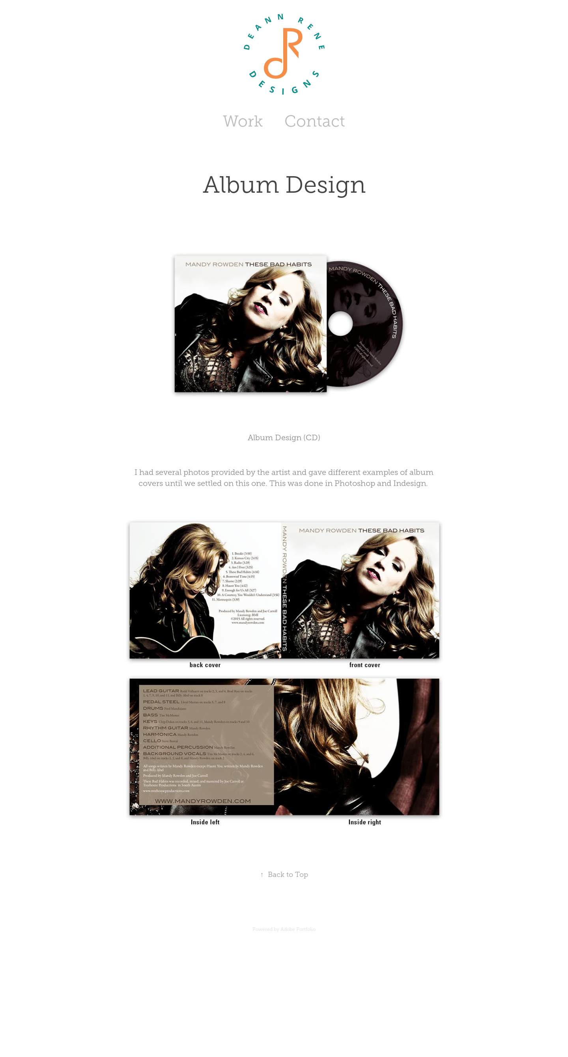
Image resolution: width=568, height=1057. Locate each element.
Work (243, 121)
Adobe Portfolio (298, 929)
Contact (314, 121)
